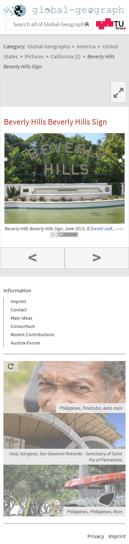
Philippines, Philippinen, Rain (94, 511)
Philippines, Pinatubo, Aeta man (91, 408)
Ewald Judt (101, 229)
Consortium (23, 326)
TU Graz (111, 23)
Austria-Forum (25, 343)
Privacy (95, 536)
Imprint (18, 301)
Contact (19, 310)
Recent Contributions (32, 334)
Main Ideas (21, 318)
